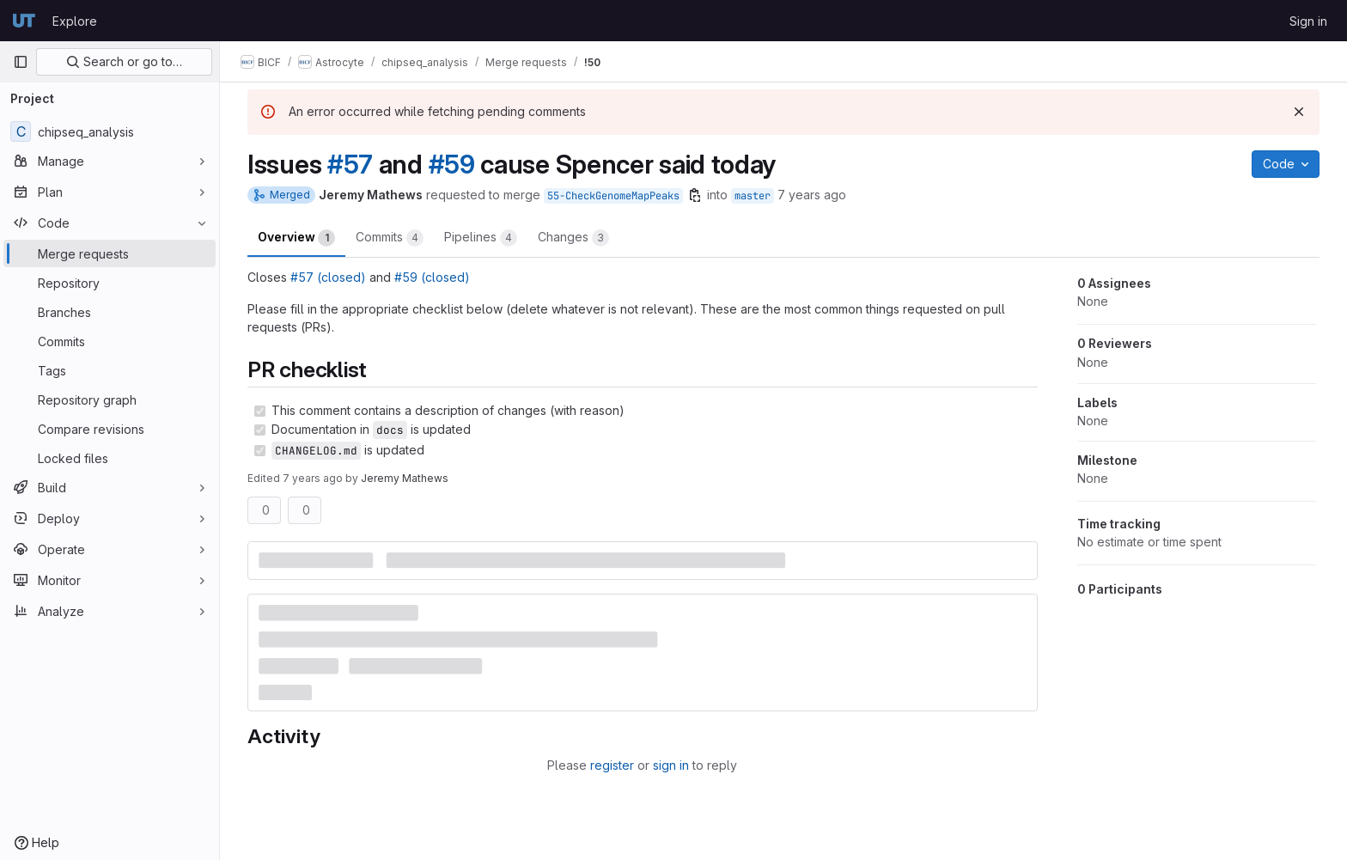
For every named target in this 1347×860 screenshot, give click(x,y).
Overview (296, 238)
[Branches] (109, 312)
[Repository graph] (109, 399)
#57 (350, 164)
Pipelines (480, 238)
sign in (671, 765)
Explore (74, 21)
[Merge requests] (109, 253)
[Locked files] (109, 458)
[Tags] (109, 370)
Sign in (1308, 21)
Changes (573, 238)
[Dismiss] (1299, 111)
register (612, 765)
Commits (390, 238)
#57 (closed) (328, 277)
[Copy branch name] (695, 195)
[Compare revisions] (109, 428)
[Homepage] (24, 20)
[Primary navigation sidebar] (20, 62)
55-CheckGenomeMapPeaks (613, 196)
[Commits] (109, 341)
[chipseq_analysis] (109, 131)
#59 (452, 164)
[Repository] (109, 282)
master (752, 196)
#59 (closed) (432, 277)
